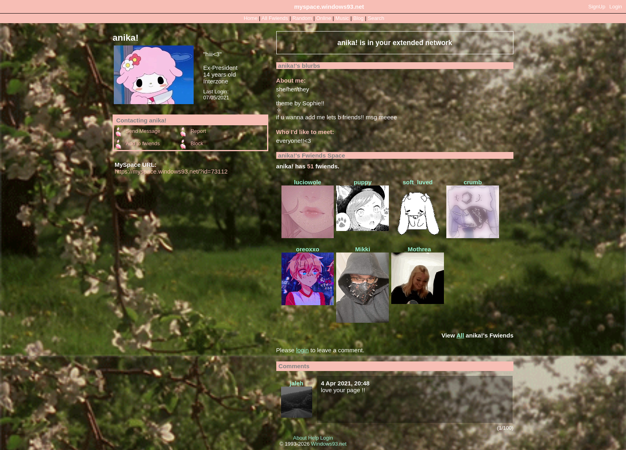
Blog (358, 18)
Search (376, 18)
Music (342, 18)
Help (313, 438)
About (300, 438)
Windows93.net (329, 444)
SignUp (597, 7)
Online (323, 18)
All (274, 18)
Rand (302, 18)
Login (615, 7)
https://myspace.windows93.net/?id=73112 (171, 171)
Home (251, 18)
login (302, 350)
